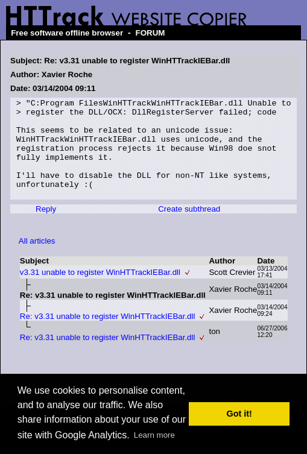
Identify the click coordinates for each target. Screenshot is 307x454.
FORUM (150, 32)
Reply (46, 228)
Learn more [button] (154, 435)
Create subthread (189, 228)
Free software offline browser (67, 32)
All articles (37, 260)
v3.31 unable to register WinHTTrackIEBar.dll (100, 292)
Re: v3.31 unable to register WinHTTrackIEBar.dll (107, 336)
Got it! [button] (239, 413)
